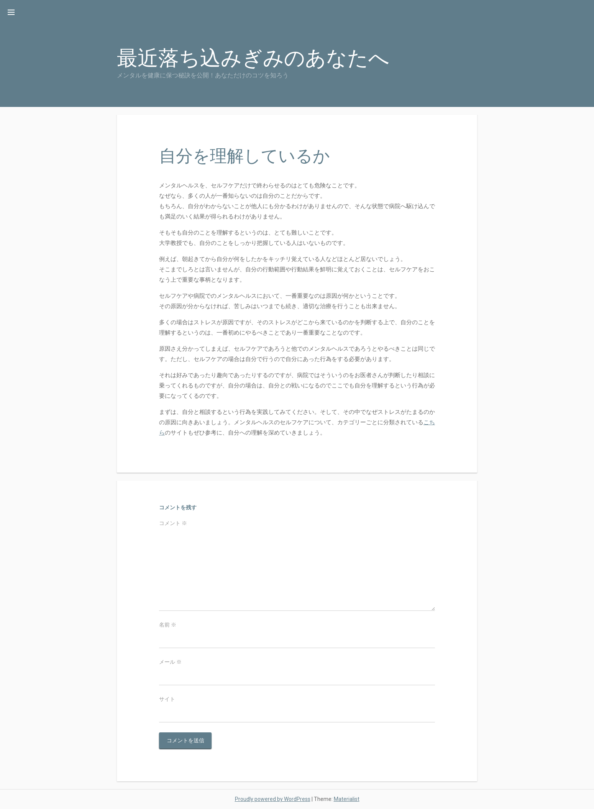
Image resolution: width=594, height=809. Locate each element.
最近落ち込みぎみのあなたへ (253, 58)
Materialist (346, 799)
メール (170, 662)
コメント (173, 523)
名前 (167, 625)
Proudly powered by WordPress (272, 799)
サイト (167, 699)
